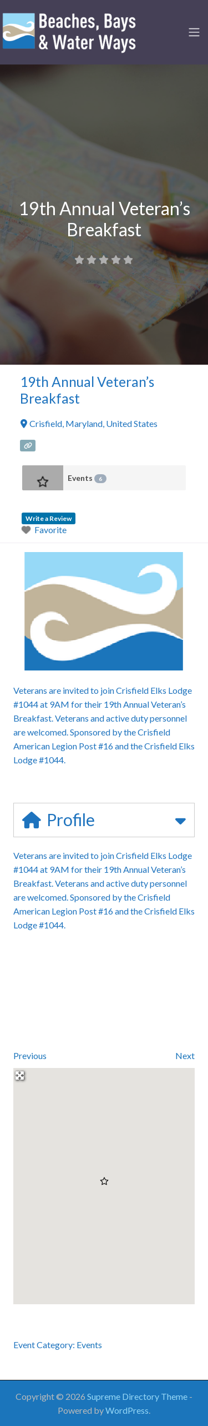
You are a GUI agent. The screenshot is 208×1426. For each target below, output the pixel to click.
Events (87, 478)
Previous (30, 1055)
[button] (104, 1181)
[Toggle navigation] (194, 32)
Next (185, 1055)
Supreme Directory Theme (138, 1396)
